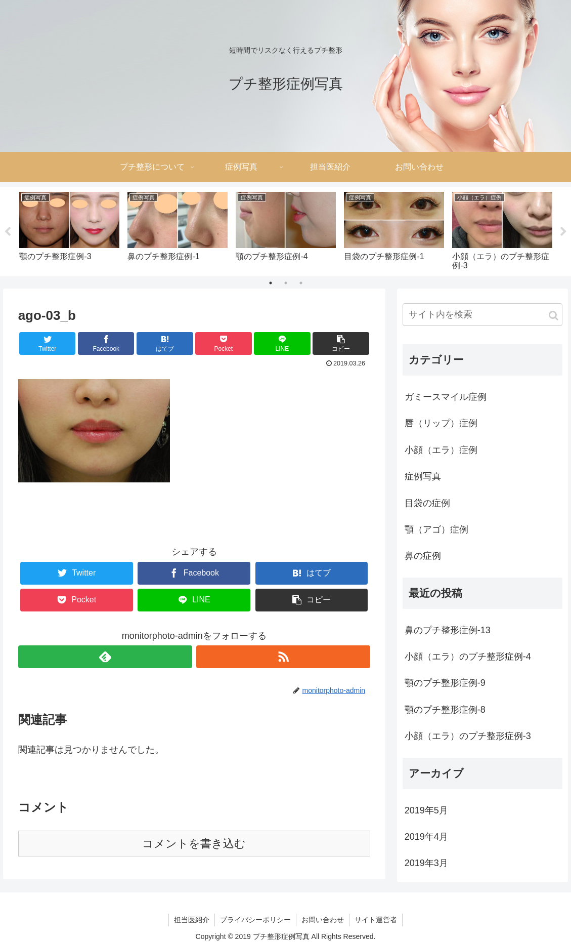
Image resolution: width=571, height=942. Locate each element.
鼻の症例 (423, 556)
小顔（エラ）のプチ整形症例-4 (468, 656)
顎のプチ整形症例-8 (445, 710)
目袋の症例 (427, 503)
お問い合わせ (322, 920)
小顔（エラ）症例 (441, 450)
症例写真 (423, 476)
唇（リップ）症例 (441, 423)
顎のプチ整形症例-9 (445, 683)
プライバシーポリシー (255, 920)
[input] (483, 314)
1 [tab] (271, 283)
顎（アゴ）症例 (436, 529)
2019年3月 (426, 863)
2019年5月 (426, 810)
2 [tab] (286, 283)
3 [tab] (301, 283)
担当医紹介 (191, 920)
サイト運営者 (376, 920)
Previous (8, 232)
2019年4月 (426, 837)
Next (563, 232)
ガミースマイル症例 (446, 397)
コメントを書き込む (194, 843)
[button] (553, 315)
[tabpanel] (69, 230)
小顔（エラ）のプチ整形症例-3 (468, 736)
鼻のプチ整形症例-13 (448, 630)
